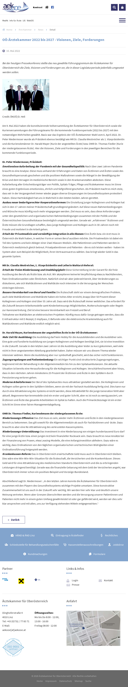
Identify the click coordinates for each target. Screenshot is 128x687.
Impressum (51, 681)
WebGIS (30, 20)
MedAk (5, 20)
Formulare (99, 554)
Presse (75, 584)
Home (9, 29)
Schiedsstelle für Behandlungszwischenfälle (34, 544)
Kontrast (37, 7)
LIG (24, 20)
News (40, 29)
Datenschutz (65, 681)
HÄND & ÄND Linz (25, 535)
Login (122, 7)
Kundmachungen (37, 554)
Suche (88, 681)
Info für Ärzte (15, 20)
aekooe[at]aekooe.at (14, 630)
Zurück (15, 519)
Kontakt (108, 580)
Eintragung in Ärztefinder (70, 535)
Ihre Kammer (25, 29)
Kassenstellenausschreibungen (85, 544)
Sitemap (78, 681)
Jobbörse (118, 544)
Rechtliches (111, 535)
